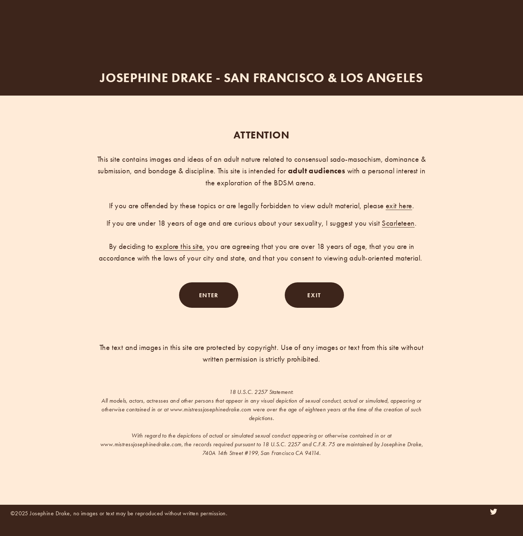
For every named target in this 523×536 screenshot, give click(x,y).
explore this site (179, 246)
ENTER (209, 295)
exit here (399, 205)
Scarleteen (398, 222)
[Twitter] (493, 511)
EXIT (314, 295)
